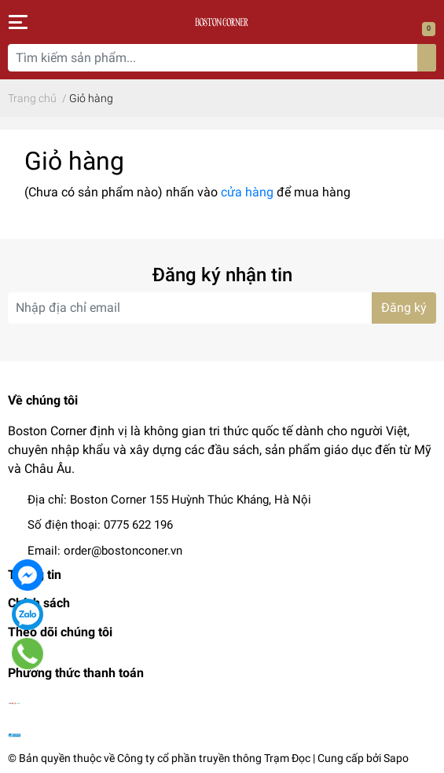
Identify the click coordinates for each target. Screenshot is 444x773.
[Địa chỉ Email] (222, 308)
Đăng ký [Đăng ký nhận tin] (404, 307)
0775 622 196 (138, 525)
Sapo (396, 758)
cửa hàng (247, 192)
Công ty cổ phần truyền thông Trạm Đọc (213, 758)
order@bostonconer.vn (123, 551)
